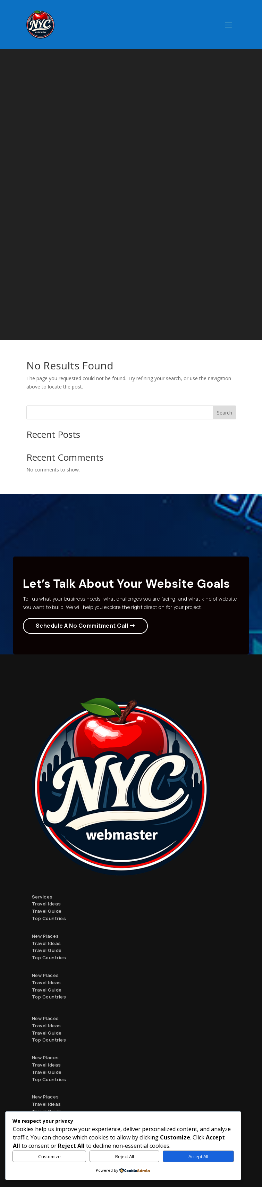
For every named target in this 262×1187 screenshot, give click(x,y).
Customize (49, 1156)
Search (224, 412)
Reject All (124, 1156)
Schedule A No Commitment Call (82, 625)
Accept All (198, 1156)
